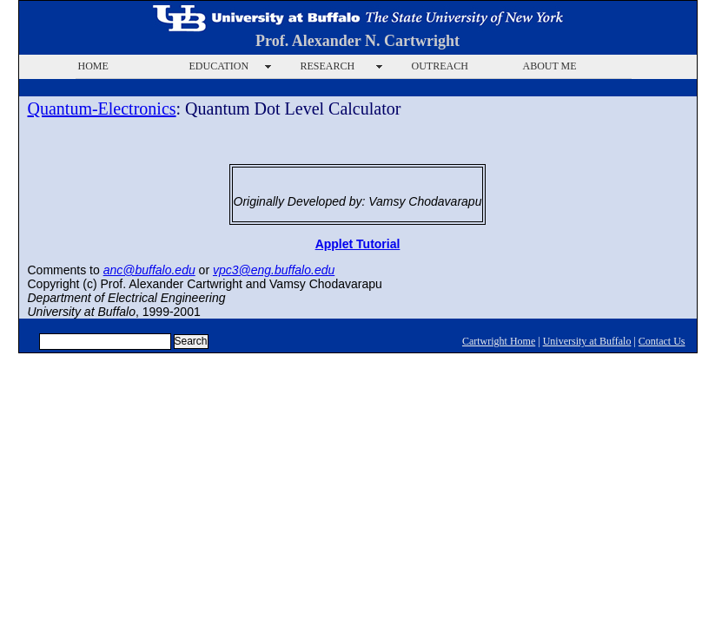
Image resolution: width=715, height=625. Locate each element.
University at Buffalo (587, 341)
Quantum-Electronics (102, 108)
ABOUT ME (550, 66)
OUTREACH (440, 66)
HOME (93, 66)
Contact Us (662, 341)
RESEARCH (328, 66)
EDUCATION (219, 66)
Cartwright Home (498, 341)
